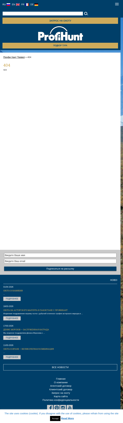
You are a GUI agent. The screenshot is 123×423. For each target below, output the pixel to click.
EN (15, 4)
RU (6, 4)
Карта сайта (61, 396)
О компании (61, 382)
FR (25, 4)
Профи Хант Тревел (14, 57)
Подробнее (12, 299)
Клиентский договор (60, 389)
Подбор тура (60, 45)
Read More (67, 418)
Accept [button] (55, 418)
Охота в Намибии (13, 290)
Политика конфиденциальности (60, 400)
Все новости (60, 367)
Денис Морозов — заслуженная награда (26, 329)
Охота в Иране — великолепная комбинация (28, 349)
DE (34, 4)
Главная (60, 378)
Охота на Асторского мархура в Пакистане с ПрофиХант (35, 310)
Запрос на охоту (60, 20)
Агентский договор (60, 385)
